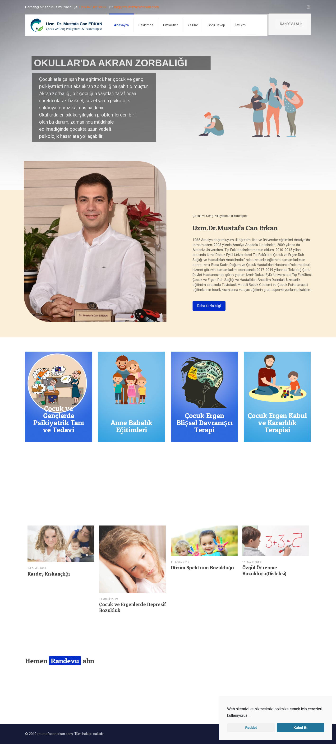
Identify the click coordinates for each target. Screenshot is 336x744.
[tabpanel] (61, 552)
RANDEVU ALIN (291, 24)
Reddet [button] (251, 728)
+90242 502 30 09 (92, 7)
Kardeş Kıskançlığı (49, 574)
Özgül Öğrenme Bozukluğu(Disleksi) (264, 571)
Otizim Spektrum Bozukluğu (202, 568)
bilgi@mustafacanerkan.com (136, 7)
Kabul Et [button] (300, 728)
